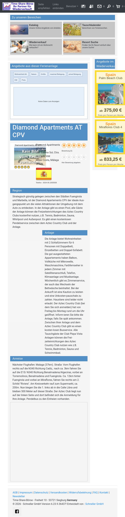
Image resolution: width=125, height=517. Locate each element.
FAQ (95, 492)
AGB (15, 492)
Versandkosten (58, 492)
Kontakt (104, 492)
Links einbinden (58, 6)
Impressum (26, 492)
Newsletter (19, 496)
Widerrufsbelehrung (80, 492)
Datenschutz (41, 492)
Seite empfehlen (44, 6)
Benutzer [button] (71, 6)
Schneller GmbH (94, 503)
